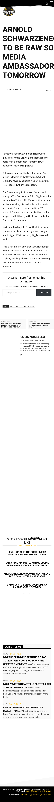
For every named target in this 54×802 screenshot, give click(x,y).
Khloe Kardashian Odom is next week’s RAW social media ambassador (27, 575)
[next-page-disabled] (29, 594)
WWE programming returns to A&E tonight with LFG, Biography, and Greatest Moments (24, 660)
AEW (5, 704)
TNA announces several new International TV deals (39, 325)
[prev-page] (23, 594)
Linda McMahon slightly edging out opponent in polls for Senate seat (12, 325)
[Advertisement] (27, 121)
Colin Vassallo (15, 90)
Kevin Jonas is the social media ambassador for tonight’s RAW (27, 553)
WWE (5, 654)
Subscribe (43, 292)
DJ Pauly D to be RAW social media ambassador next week (27, 586)
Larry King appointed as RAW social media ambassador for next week (27, 564)
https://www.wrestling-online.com (32, 340)
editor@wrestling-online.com (38, 791)
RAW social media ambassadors (22, 306)
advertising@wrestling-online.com (36, 794)
